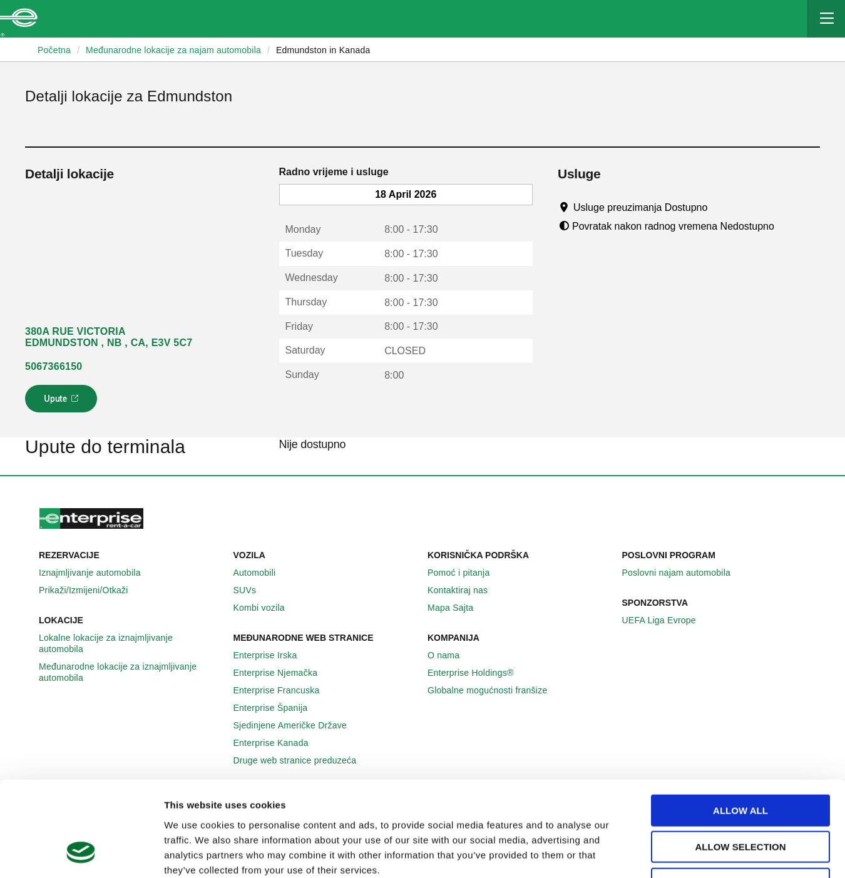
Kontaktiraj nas (464, 590)
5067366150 (53, 366)
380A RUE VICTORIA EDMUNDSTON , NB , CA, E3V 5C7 (108, 337)
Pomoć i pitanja (465, 573)
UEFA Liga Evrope (666, 620)
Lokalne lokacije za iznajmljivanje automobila (131, 643)
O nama (450, 655)
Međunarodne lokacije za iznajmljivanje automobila (131, 672)
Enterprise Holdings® (478, 673)
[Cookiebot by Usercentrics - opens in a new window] (81, 853)
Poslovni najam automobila (683, 573)
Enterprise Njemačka (282, 673)
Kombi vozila (266, 608)
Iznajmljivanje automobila (97, 573)
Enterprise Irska (272, 655)
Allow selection (740, 762)
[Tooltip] (719, 207)
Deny (740, 798)
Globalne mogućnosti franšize (494, 690)
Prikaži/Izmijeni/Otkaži (90, 590)
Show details (649, 853)
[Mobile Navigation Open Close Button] (826, 19)
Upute (63, 402)
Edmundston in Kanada (323, 50)
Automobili (261, 573)
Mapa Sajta (457, 608)
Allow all (740, 725)
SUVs (251, 590)
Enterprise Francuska (283, 690)
